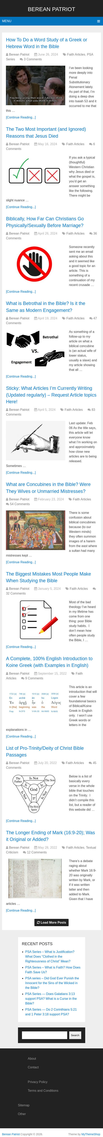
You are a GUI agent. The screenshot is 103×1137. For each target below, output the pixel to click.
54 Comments (20, 502)
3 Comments (33, 59)
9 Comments (34, 676)
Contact (33, 1064)
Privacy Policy (37, 1079)
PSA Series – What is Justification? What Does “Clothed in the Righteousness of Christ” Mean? (50, 953)
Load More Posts (51, 919)
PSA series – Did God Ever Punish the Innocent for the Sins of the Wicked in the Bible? (52, 980)
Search (75, 1032)
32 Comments (16, 591)
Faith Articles (76, 54)
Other (22, 1111)
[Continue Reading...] (21, 117)
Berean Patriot (51, 9)
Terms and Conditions (43, 1088)
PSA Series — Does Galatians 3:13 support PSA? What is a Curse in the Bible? (51, 995)
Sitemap (24, 1102)
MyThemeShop (90, 1131)
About (32, 1055)
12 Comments (37, 849)
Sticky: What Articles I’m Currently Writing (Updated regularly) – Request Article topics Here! (49, 393)
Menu (6, 21)
